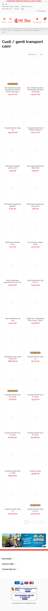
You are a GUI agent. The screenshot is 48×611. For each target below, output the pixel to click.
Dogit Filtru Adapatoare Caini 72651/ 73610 (35, 319)
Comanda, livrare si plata (10, 6)
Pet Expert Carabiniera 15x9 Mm (12, 205)
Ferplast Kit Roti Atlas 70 (13, 510)
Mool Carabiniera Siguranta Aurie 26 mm (13, 281)
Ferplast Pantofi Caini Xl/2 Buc (35, 396)
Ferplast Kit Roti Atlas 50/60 (35, 510)
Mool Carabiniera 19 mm (12, 319)
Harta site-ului (7, 9)
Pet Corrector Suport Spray (35, 243)
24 (41, 54)
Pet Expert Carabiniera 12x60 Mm (35, 205)
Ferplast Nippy (35, 471)
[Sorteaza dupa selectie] (32, 54)
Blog (22, 9)
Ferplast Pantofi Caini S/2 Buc (13, 434)
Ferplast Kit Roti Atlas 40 (35, 358)
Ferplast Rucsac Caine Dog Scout (12, 358)
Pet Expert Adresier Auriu (12, 243)
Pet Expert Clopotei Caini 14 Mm (13, 167)
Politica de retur (26, 6)
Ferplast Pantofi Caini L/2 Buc (13, 472)
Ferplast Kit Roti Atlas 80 (13, 129)
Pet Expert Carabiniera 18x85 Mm (35, 167)
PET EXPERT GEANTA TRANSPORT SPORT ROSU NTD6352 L (12, 90)
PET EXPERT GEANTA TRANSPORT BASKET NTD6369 (35, 90)
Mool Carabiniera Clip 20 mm (35, 281)
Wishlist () (41, 11)
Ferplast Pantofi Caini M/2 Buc (35, 434)
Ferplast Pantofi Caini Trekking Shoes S (35, 129)
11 (40, 522)
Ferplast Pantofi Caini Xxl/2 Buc (13, 396)
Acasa (16, 9)
